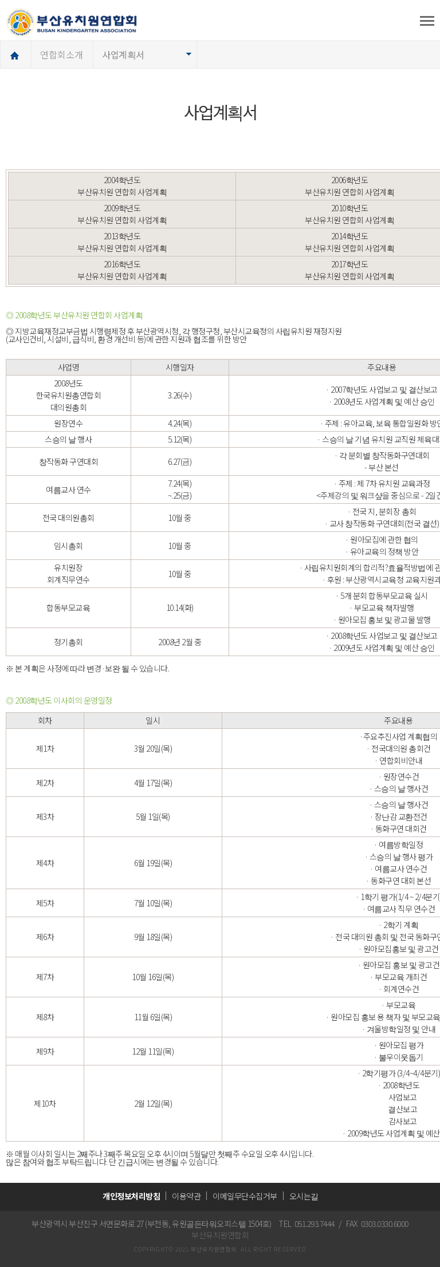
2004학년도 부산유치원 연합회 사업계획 (122, 186)
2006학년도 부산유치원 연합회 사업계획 (349, 186)
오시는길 (304, 1196)
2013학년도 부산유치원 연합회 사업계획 (122, 242)
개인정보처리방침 (131, 1196)
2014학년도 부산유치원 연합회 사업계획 (349, 242)
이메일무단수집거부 (245, 1196)
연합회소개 (61, 54)
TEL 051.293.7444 (306, 1223)
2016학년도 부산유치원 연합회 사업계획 (122, 270)
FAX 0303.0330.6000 (377, 1223)
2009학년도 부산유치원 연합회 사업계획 (122, 214)
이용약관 (186, 1196)
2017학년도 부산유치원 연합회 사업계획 (349, 270)
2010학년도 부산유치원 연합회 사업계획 (349, 214)
